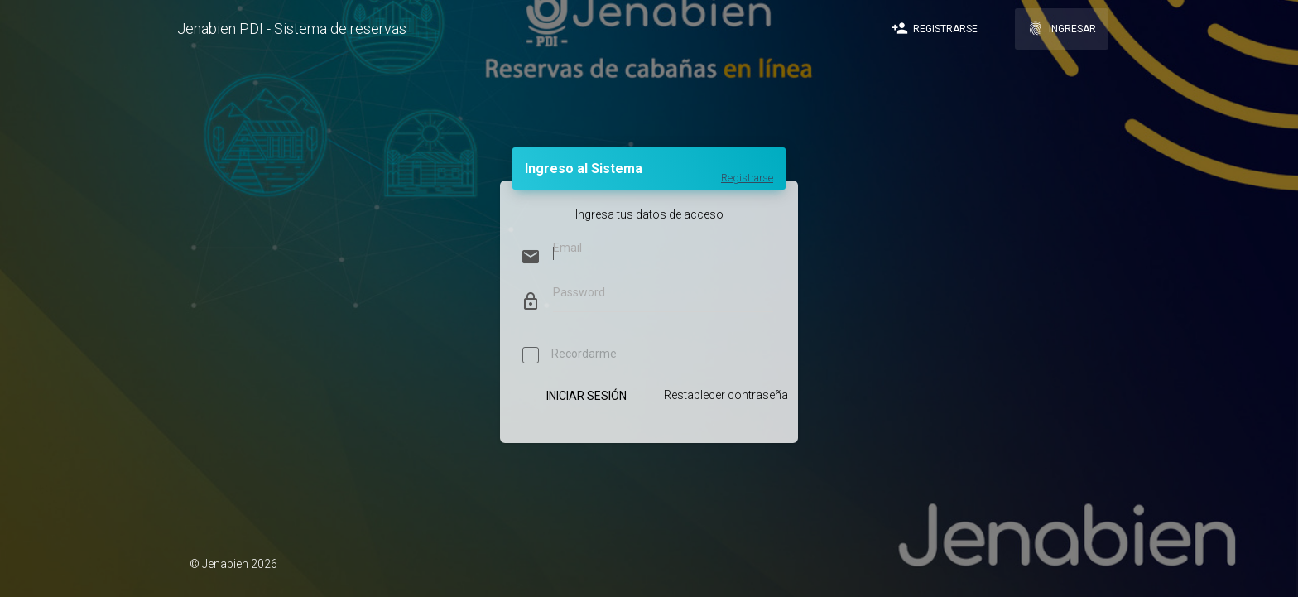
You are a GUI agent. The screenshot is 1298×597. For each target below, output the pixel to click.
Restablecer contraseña (726, 395)
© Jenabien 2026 (233, 564)
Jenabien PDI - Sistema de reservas (291, 28)
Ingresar (1061, 28)
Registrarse (935, 28)
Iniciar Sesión (586, 395)
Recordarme (569, 356)
